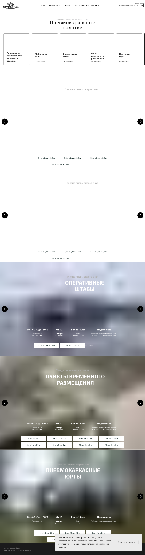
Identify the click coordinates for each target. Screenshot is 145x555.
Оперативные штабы (70, 55)
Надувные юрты (124, 55)
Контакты (95, 5)
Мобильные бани (41, 55)
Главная (60, 19)
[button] (88, 5)
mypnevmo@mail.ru (127, 5)
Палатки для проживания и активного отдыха (14, 57)
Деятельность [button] (81, 5)
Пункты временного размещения (97, 56)
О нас (43, 5)
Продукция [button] (53, 5)
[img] (13, 43)
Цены (67, 5)
